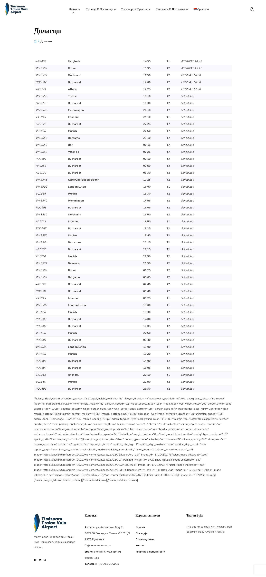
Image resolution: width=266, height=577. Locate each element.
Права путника (145, 539)
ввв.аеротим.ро (101, 545)
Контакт (141, 545)
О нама (140, 527)
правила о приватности (150, 552)
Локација (141, 533)
